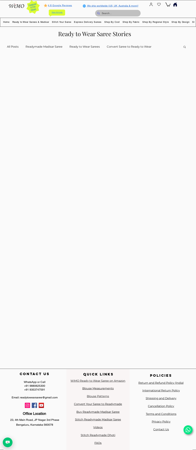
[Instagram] (27, 405)
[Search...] (117, 13)
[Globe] (84, 6)
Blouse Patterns (98, 396)
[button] (31, 22)
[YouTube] (41, 405)
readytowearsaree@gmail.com (39, 397)
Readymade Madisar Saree (44, 46)
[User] (151, 4)
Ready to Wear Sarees (84, 46)
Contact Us (161, 429)
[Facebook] (34, 405)
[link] (167, 4)
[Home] (175, 4)
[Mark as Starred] (45, 5)
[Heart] (159, 4)
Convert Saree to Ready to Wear (129, 46)
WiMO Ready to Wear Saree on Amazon (97, 380)
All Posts (13, 46)
